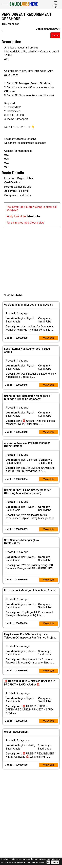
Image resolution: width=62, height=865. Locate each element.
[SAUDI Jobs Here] (23, 5)
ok (48, 862)
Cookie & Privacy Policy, (14, 863)
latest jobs (33, 216)
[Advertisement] (31, 258)
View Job (48, 338)
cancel (55, 862)
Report (55, 35)
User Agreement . (38, 863)
